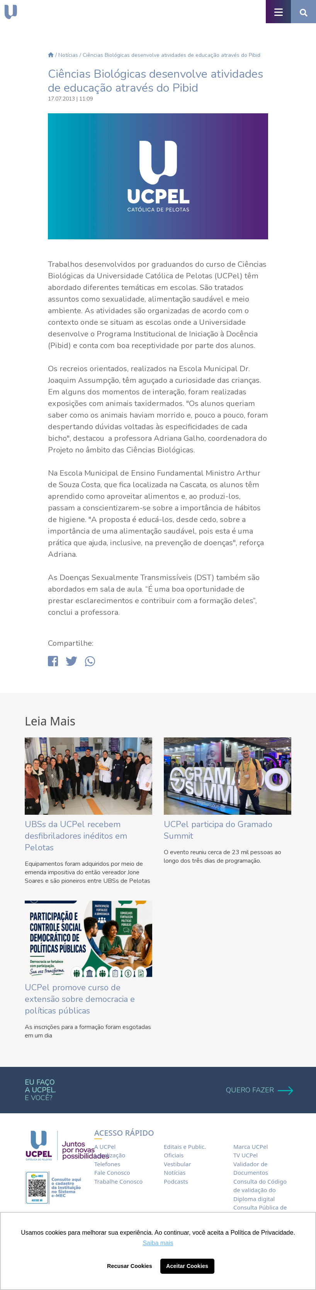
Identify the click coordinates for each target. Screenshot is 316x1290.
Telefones (107, 1164)
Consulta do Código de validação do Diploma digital (260, 1190)
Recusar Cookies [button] (129, 1266)
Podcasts (176, 1181)
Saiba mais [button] (158, 1243)
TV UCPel (245, 1155)
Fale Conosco (112, 1172)
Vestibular (177, 1164)
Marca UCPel (250, 1146)
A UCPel (105, 1146)
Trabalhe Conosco (118, 1181)
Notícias (68, 55)
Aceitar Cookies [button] (187, 1266)
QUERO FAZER (258, 1090)
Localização (109, 1155)
